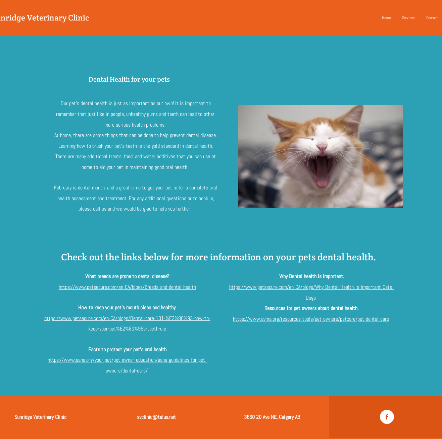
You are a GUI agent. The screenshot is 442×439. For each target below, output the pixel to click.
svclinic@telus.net (156, 417)
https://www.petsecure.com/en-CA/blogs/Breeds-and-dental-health (127, 287)
